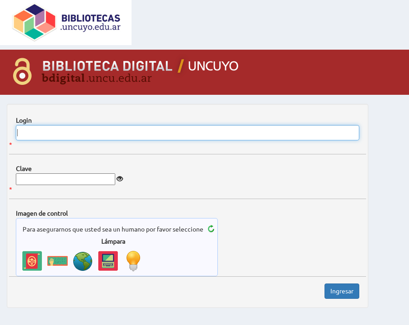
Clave (24, 168)
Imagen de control (42, 213)
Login (24, 120)
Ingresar (341, 291)
